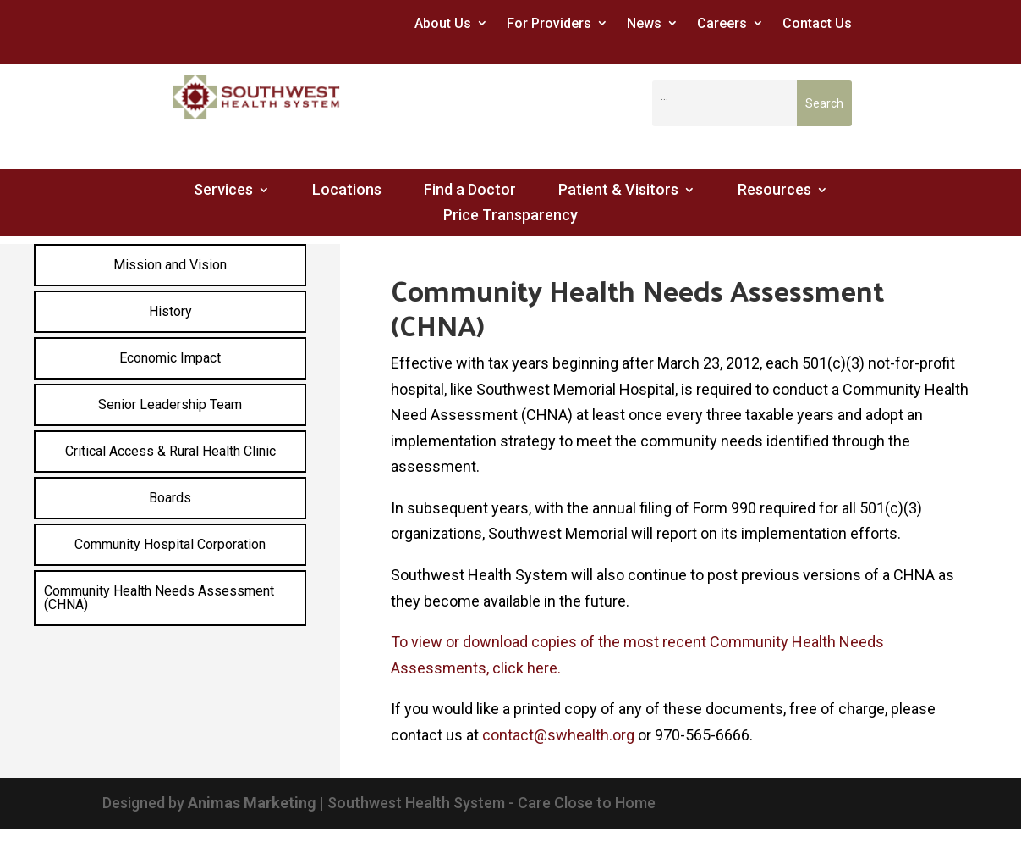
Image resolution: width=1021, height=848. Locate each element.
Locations (347, 191)
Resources (774, 191)
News (644, 23)
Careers (722, 23)
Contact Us (817, 23)
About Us (442, 23)
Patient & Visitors (618, 191)
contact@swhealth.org (558, 735)
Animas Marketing (252, 803)
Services (223, 191)
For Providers (549, 23)
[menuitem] (170, 265)
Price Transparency (510, 216)
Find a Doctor (470, 191)
